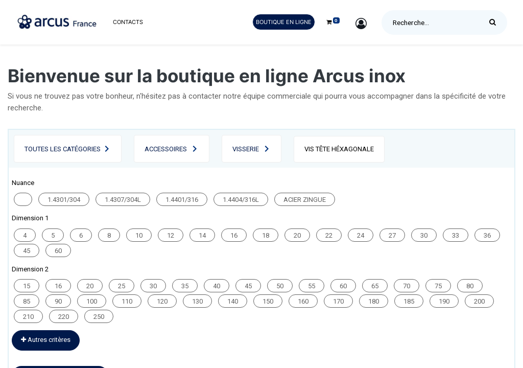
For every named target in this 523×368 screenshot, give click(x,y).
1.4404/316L (241, 199)
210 (28, 316)
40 (216, 286)
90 (58, 301)
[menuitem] (128, 22)
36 (487, 235)
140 (232, 301)
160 (303, 301)
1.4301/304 (63, 199)
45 (26, 251)
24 (360, 235)
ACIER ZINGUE (304, 199)
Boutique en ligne (284, 22)
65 (374, 286)
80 (469, 286)
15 (26, 286)
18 (265, 235)
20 (297, 235)
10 (138, 235)
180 (373, 301)
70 (406, 286)
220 (63, 316)
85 (26, 301)
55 (311, 286)
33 (455, 235)
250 (98, 316)
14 (202, 235)
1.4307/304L (123, 199)
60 (58, 251)
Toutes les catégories (63, 149)
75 (438, 286)
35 (184, 286)
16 (233, 235)
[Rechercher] (495, 22)
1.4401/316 (181, 199)
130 (197, 301)
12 (170, 235)
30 (423, 235)
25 (121, 286)
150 (268, 301)
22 (328, 235)
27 (392, 235)
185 (408, 301)
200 (479, 301)
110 (127, 301)
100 (91, 301)
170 (338, 301)
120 (162, 301)
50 (279, 286)
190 (444, 301)
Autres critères (45, 339)
